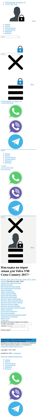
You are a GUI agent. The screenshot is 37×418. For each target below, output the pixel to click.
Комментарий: (5, 330)
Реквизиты (8, 31)
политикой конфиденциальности (12, 347)
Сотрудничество (10, 28)
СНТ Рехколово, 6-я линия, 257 (15, 2)
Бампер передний (6, 285)
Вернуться (5, 320)
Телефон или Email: (7, 324)
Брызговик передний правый (10, 286)
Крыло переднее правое (9, 295)
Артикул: (4, 326)
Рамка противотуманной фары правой (13, 315)
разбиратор (17, 354)
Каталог (7, 26)
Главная (7, 24)
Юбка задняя (5, 318)
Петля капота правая (8, 313)
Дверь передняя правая (8, 293)
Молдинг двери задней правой (11, 299)
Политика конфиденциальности (11, 357)
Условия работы (10, 30)
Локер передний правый (9, 297)
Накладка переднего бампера (10, 306)
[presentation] (16, 335)
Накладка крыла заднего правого (12, 302)
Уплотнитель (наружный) (9, 316)
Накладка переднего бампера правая (13, 308)
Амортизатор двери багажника (11, 283)
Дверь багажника (6, 290)
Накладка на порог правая (9, 304)
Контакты (8, 33)
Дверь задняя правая (8, 292)
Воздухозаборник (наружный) (11, 288)
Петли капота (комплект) (9, 311)
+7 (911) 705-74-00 (11, 4)
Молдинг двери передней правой (12, 301)
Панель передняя (6, 309)
